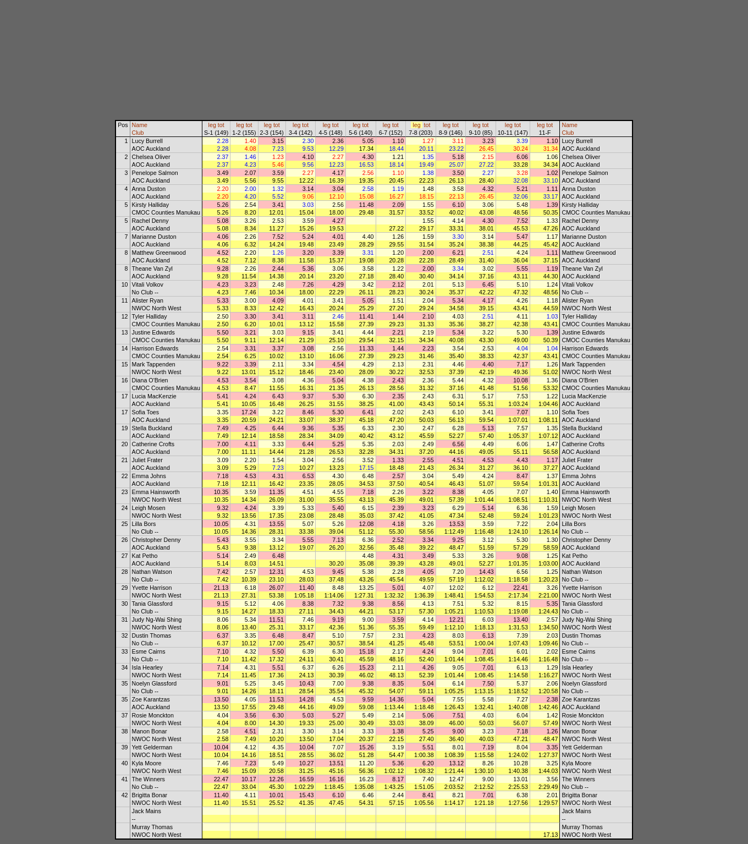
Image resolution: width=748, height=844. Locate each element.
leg (212, 125)
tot (221, 125)
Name (139, 125)
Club (138, 132)
